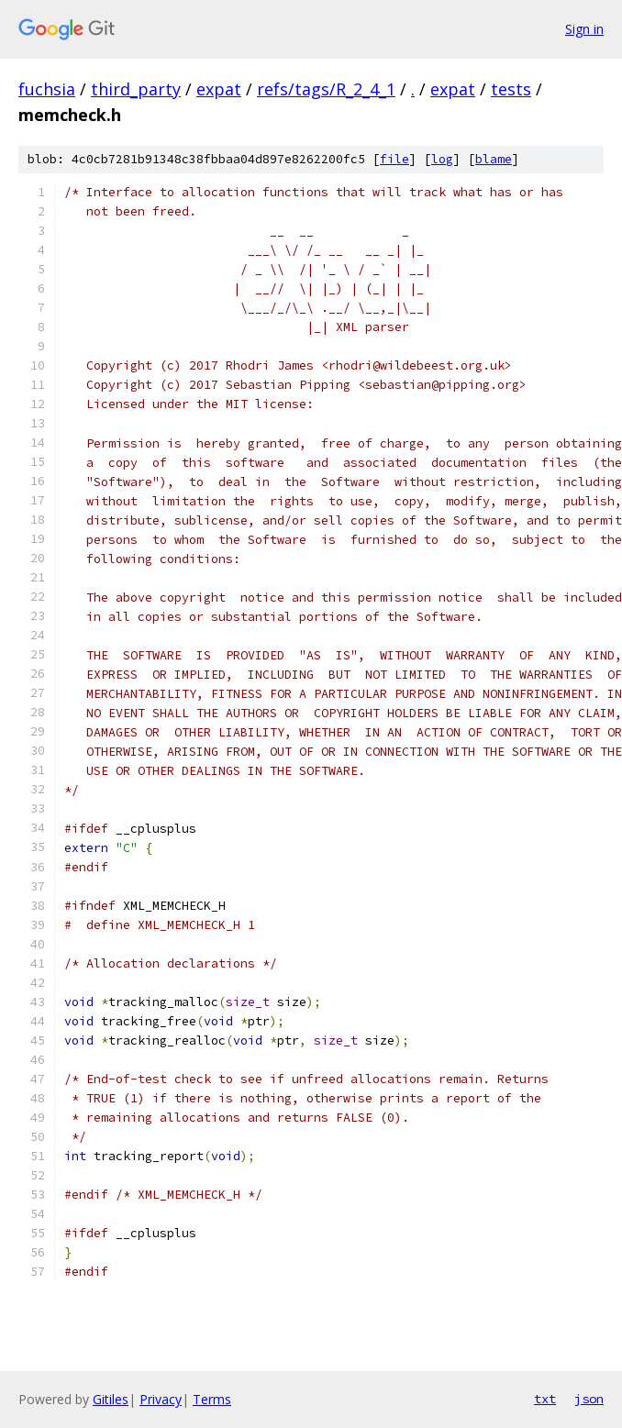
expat (218, 89)
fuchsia (46, 89)
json (589, 1398)
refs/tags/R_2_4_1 (326, 89)
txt (545, 1398)
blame (493, 159)
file (394, 159)
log (442, 159)
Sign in (584, 29)
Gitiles (110, 1399)
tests (511, 89)
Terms (212, 1399)
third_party (136, 89)
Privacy (160, 1399)
